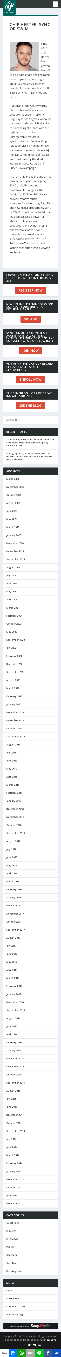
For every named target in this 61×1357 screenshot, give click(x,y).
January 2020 (13, 704)
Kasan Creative (48, 1339)
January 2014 (13, 1171)
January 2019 (13, 800)
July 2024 (11, 575)
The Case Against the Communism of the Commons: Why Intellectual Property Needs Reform (30, 442)
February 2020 (14, 696)
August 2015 (13, 1090)
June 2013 (11, 1195)
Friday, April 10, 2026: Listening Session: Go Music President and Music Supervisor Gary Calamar (29, 456)
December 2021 (15, 664)
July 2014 (11, 1139)
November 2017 (15, 913)
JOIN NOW (30, 350)
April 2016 (11, 1034)
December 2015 (15, 1058)
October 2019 (13, 728)
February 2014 (14, 1163)
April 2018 (11, 873)
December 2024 (15, 543)
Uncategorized (14, 1271)
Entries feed (13, 1298)
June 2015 (11, 1106)
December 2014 (15, 1114)
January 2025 (13, 535)
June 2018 (11, 857)
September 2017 (15, 929)
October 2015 (13, 1074)
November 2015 (15, 1066)
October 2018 (13, 825)
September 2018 (15, 833)
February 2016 (14, 1042)
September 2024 (15, 559)
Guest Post (12, 1222)
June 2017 (11, 953)
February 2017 (14, 986)
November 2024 (15, 551)
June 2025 (11, 511)
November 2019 (15, 720)
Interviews (12, 1238)
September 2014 (15, 1131)
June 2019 (11, 760)
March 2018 (12, 881)
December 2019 (15, 712)
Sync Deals (12, 1263)
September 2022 (15, 639)
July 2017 (11, 945)
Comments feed (15, 1306)
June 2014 (11, 1147)
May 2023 (11, 631)
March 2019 (12, 784)
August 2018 (13, 841)
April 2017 (11, 970)
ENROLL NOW (30, 379)
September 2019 (15, 736)
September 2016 (15, 1010)
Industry (11, 1230)
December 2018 (15, 808)
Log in (9, 1290)
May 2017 (11, 961)
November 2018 (15, 816)
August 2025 (13, 502)
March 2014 (12, 1155)
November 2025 (15, 486)
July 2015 (11, 1098)
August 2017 (13, 937)
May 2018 (11, 865)
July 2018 (11, 849)
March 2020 (12, 688)
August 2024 (13, 567)
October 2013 (13, 1187)
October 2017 (13, 921)
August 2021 (13, 680)
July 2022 (11, 647)
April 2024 (11, 599)
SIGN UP (30, 319)
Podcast (10, 1246)
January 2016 (13, 1050)
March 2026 (12, 478)
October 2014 (13, 1123)
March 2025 (12, 527)
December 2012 (15, 1203)
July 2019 (11, 752)
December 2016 (15, 1002)
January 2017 (13, 994)
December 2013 (15, 1179)
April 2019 (11, 776)
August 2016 (13, 1018)
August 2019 (13, 744)
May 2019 (11, 768)
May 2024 (11, 591)
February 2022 (14, 656)
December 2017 (15, 905)
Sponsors (11, 1254)
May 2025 (11, 519)
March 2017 (12, 978)
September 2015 (15, 1082)
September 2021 (15, 672)
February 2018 (14, 889)
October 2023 (13, 623)
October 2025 (13, 494)
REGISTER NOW (30, 290)
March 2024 (12, 607)
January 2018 (13, 897)
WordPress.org (14, 1314)
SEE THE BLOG (30, 405)
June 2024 (11, 583)
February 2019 (14, 792)
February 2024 (14, 615)
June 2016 (11, 1026)
